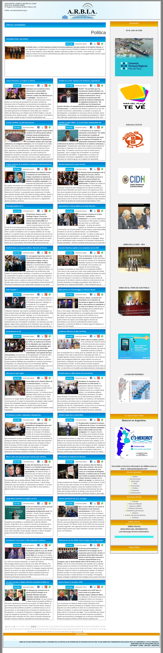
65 (68, 629)
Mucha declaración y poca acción (72, 164)
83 (34, 632)
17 (50, 626)
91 (53, 632)
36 (97, 626)
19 (54, 626)
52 (35, 629)
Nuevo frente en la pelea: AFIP (71, 582)
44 (16, 629)
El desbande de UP (13, 331)
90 (51, 632)
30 (82, 626)
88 (46, 632)
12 (37, 626)
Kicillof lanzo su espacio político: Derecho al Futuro (26, 248)
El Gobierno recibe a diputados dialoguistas (23, 415)
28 (77, 626)
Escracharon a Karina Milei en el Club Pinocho (77, 206)
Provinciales (135, 486)
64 (65, 629)
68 (75, 629)
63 (63, 629)
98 (71, 632)
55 (43, 629)
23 (64, 626)
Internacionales (135, 479)
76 (95, 629)
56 (45, 629)
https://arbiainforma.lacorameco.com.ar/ (134, 537)
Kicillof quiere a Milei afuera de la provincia (76, 373)
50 (30, 629)
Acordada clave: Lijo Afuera (17, 39)
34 (92, 626)
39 (104, 626)
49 (28, 629)
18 (52, 626)
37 (99, 626)
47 (23, 629)
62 (60, 629)
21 (59, 626)
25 (69, 626)
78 (100, 629)
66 (70, 629)
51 (33, 629)
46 (20, 629)
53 (38, 629)
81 (29, 632)
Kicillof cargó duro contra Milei (71, 415)
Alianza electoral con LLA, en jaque (73, 498)
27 (74, 626)
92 (56, 632)
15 (45, 626)
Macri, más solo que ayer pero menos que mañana (26, 457)
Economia (135, 490)
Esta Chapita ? (12, 290)
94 (61, 632)
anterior (10, 626)
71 (83, 629)
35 (94, 626)
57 (48, 629)
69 (78, 629)
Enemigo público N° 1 (14, 206)
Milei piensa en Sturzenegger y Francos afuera (77, 290)
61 (58, 629)
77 (97, 629)
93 (58, 632)
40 (6, 629)
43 (13, 629)
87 (44, 632)
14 (42, 626)
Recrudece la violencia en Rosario (72, 457)
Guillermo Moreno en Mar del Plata (72, 331)
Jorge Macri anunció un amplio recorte (21, 498)
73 (87, 629)
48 (25, 629)
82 (31, 632)
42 (11, 629)
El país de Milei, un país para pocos (20, 122)
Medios (135, 477)
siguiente (78, 632)
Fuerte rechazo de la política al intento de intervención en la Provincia (28, 165)
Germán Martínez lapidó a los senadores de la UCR (79, 248)
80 (105, 629)
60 (55, 629)
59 (53, 629)
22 (62, 626)
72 (85, 629)
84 (36, 632)
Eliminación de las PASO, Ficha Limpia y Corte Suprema (81, 540)
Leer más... (69, 44)
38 (102, 626)
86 (41, 632)
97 (68, 632)
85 (39, 632)
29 (79, 626)
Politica (135, 488)
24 (67, 626)
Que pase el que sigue (15, 373)
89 (48, 632)
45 (18, 629)
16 (47, 626)
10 (30, 626)
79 (102, 629)
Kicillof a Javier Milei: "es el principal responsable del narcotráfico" (80, 123)
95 (63, 632)
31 (84, 626)
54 (40, 629)
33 (89, 626)
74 (90, 629)
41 (8, 629)
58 (50, 629)
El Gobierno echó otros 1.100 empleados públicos (25, 540)
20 (57, 626)
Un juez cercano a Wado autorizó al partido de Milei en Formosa (27, 583)
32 (87, 626)
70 (80, 629)
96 (66, 632)
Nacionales (135, 481)
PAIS (135, 483)
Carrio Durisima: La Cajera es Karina (20, 81)
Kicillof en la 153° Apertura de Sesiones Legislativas (79, 81)
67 (73, 629)
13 (40, 626)
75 (92, 629)
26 (72, 626)
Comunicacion (135, 493)
